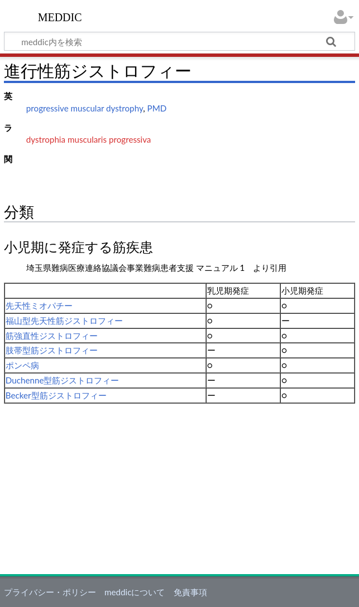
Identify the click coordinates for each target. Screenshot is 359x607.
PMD (157, 108)
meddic (60, 16)
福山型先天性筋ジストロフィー (64, 320)
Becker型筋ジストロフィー (56, 395)
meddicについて (134, 592)
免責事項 (190, 592)
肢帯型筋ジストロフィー (52, 350)
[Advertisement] (179, 487)
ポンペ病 (22, 365)
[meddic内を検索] (179, 41)
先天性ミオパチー (39, 305)
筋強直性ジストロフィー (52, 336)
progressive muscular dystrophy (84, 108)
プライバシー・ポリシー (50, 592)
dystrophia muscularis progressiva (88, 139)
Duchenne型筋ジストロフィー (62, 380)
